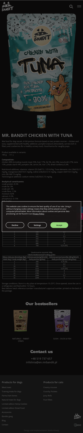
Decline (15, 225)
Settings (37, 225)
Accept (59, 225)
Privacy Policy (38, 213)
